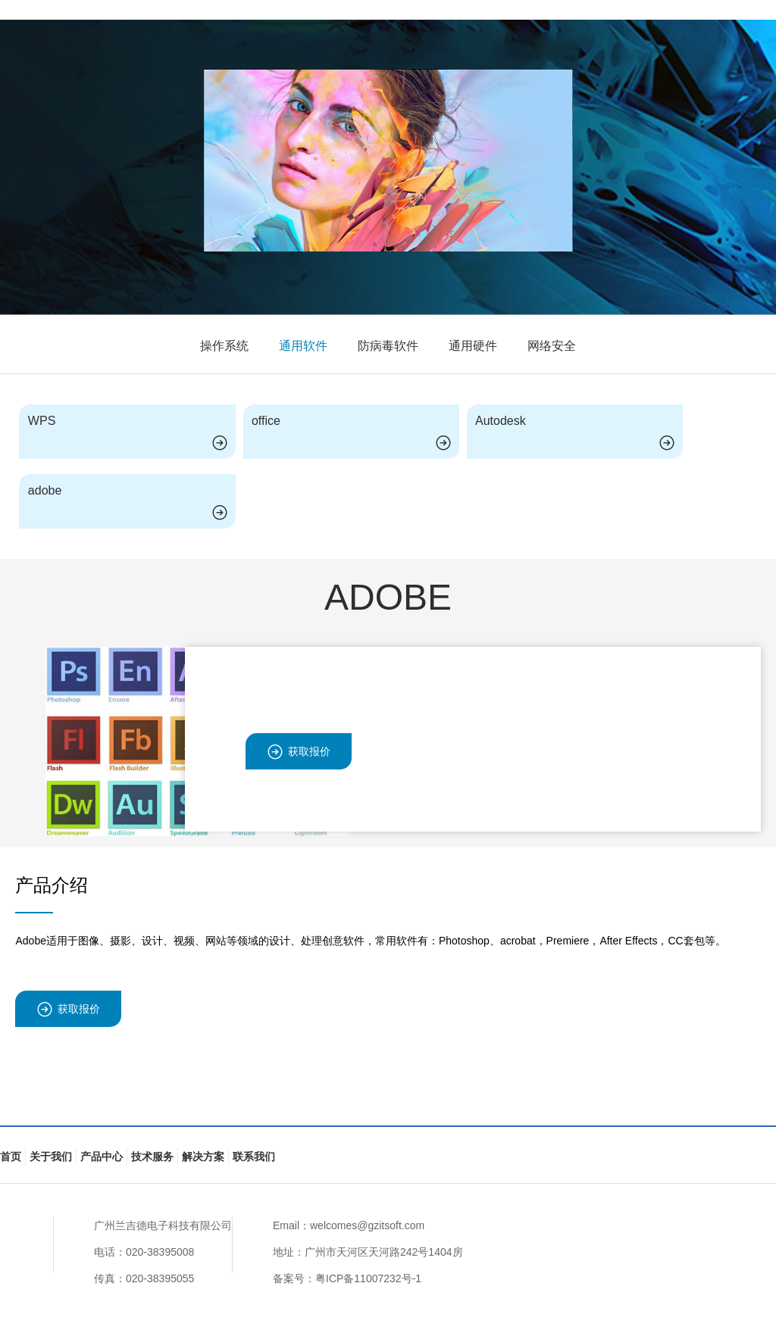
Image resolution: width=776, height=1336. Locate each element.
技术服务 (152, 1156)
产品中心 (101, 1156)
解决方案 (203, 1156)
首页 (10, 1156)
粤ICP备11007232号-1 (368, 1278)
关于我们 (51, 1156)
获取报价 (298, 752)
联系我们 (254, 1156)
